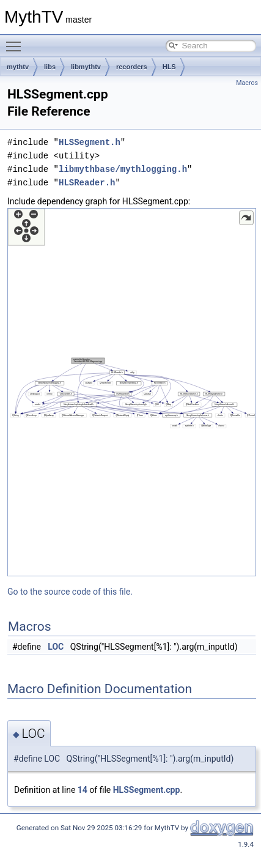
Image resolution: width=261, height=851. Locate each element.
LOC (56, 647)
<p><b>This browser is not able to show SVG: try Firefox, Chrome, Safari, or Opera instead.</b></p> (131, 392)
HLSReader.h (87, 182)
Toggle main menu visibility (16, 41)
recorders (131, 66)
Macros (247, 83)
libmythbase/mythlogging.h (123, 169)
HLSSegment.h (89, 142)
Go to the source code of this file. (70, 591)
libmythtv (86, 66)
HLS (169, 66)
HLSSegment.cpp (146, 790)
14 (82, 790)
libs (50, 66)
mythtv (18, 66)
